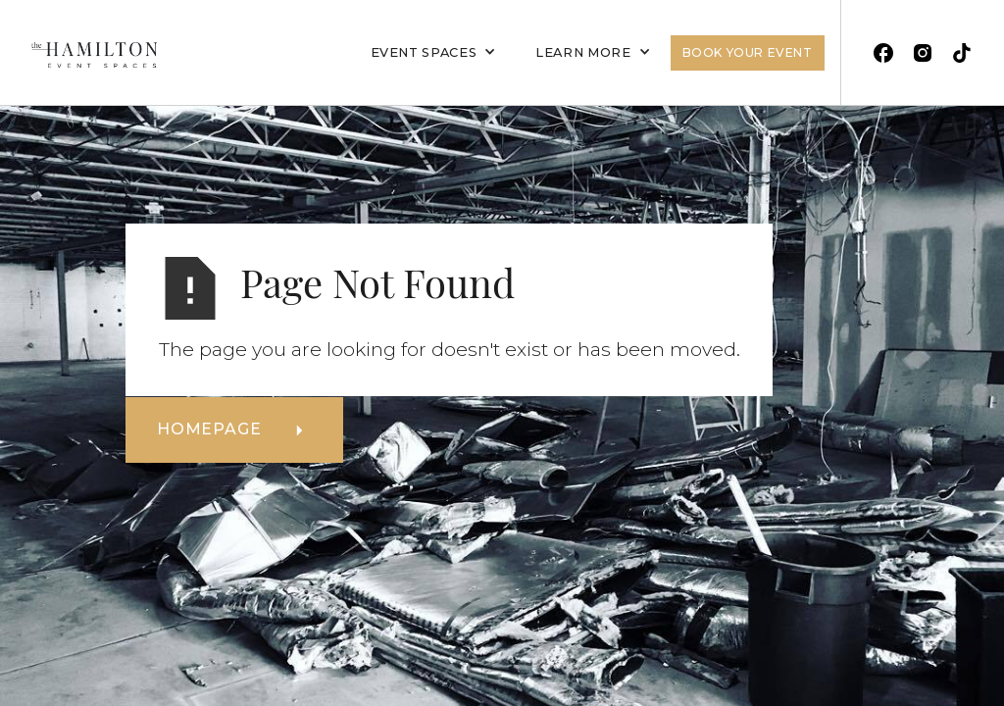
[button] (434, 52)
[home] (86, 52)
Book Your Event (747, 52)
